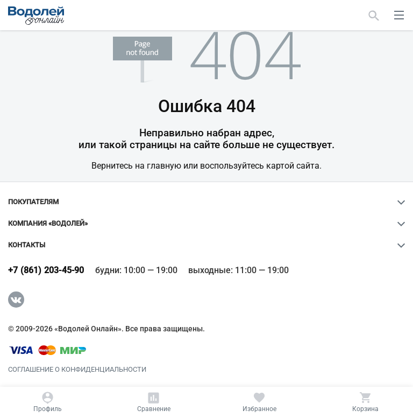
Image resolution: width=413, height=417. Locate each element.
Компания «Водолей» (48, 223)
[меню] (399, 15)
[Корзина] (365, 402)
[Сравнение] (154, 402)
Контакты (26, 245)
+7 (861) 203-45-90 (46, 270)
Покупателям (33, 202)
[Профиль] (48, 402)
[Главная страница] (36, 15)
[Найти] (374, 15)
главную (164, 166)
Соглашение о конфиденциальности (77, 369)
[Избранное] (260, 402)
